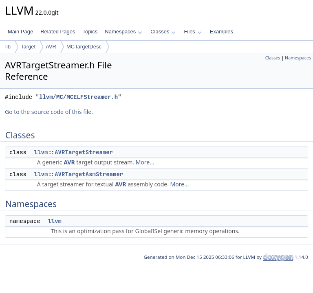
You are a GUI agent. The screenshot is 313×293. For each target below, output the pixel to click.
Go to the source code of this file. (49, 112)
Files (192, 31)
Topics (89, 31)
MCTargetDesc (83, 47)
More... (145, 162)
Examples (221, 31)
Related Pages (57, 31)
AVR (51, 47)
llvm (55, 221)
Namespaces (123, 31)
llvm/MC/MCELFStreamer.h (78, 97)
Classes (163, 31)
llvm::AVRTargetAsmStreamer (78, 174)
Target (28, 47)
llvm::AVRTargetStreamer (73, 152)
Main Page (20, 31)
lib (8, 47)
